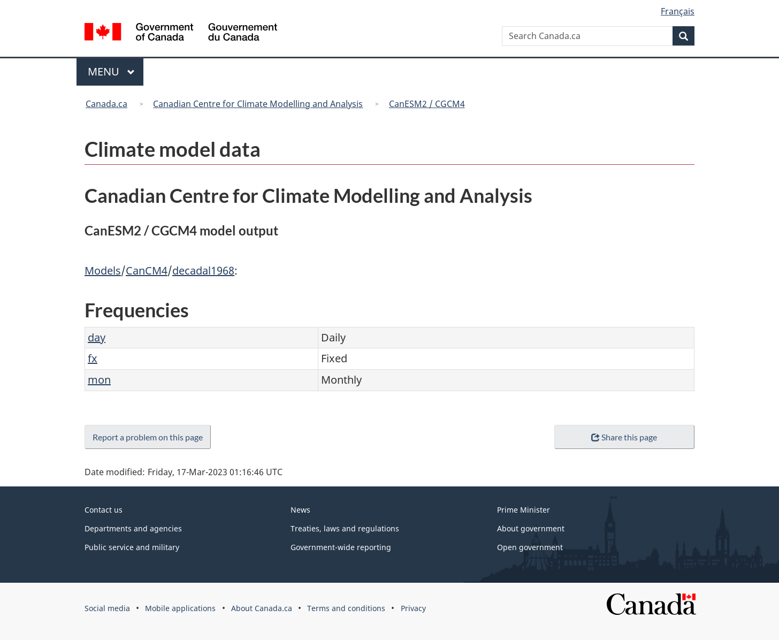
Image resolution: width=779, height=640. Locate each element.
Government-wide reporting (341, 547)
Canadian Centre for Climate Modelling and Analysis (258, 104)
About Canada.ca (261, 608)
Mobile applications (180, 608)
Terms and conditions (346, 608)
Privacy (413, 608)
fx (92, 358)
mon (99, 379)
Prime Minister (523, 510)
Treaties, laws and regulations (345, 528)
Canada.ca (106, 104)
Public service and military (132, 547)
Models (103, 270)
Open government (530, 547)
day (96, 337)
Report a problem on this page (150, 436)
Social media (107, 608)
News (300, 510)
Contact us (104, 510)
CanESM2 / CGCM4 (427, 104)
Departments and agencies (133, 528)
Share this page (624, 436)
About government (530, 528)
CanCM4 (146, 270)
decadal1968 (203, 270)
